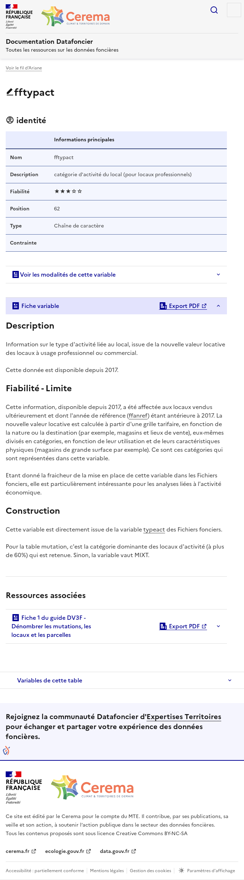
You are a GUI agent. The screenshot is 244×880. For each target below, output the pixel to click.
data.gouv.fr (114, 851)
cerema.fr (18, 851)
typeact (154, 529)
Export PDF (179, 306)
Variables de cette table (49, 680)
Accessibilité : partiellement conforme (45, 871)
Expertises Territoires (184, 716)
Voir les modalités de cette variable (63, 274)
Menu (234, 10)
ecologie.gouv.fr (64, 851)
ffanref (138, 415)
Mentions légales (107, 871)
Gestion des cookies (150, 871)
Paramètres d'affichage (211, 871)
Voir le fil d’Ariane (24, 68)
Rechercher (214, 10)
